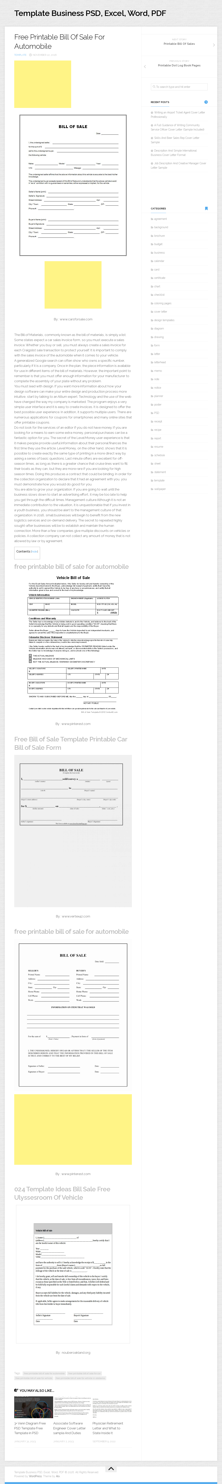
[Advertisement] (42, 84)
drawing (159, 337)
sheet (157, 463)
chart (157, 286)
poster (157, 404)
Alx (58, 1476)
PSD (156, 412)
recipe (157, 429)
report (157, 438)
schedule (159, 455)
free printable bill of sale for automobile (44, 1373)
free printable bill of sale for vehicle (34, 1378)
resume (158, 446)
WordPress (35, 1476)
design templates (164, 320)
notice (157, 387)
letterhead (160, 362)
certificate (159, 277)
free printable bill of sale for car (84, 1373)
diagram (159, 328)
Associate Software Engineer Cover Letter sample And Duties (69, 1428)
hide (34, 551)
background (161, 227)
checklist (159, 294)
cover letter (160, 311)
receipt (158, 421)
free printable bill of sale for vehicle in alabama (80, 1378)
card (156, 269)
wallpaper (160, 488)
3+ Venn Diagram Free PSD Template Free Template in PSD (30, 1428)
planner (158, 396)
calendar (159, 261)
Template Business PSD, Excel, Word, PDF (90, 13)
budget (158, 244)
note (156, 379)
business (159, 252)
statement (160, 472)
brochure (159, 235)
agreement (160, 218)
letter (157, 353)
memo (158, 370)
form (157, 345)
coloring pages (162, 303)
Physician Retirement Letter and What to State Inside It (108, 1428)
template (20, 54)
